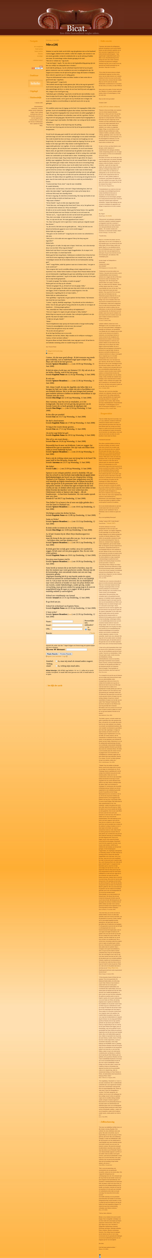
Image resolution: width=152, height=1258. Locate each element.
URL (63, 408)
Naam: (48, 621)
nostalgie (40, 56)
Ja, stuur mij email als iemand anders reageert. (75, 663)
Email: (48, 625)
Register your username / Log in (57, 658)
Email (70, 364)
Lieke (101, 106)
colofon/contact (38, 60)
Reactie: (49, 633)
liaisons (40, 53)
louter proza (39, 49)
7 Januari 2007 (110, 523)
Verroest (50, 353)
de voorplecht (38, 46)
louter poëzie (39, 51)
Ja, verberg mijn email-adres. (69, 668)
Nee (89, 630)
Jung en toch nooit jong (54, 351)
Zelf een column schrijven (111, 106)
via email (108, 216)
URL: (48, 629)
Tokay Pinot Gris (112, 968)
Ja (88, 627)
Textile (93, 633)
